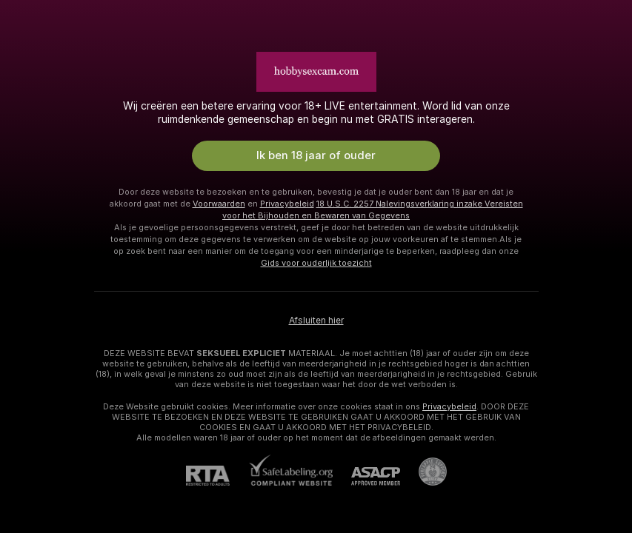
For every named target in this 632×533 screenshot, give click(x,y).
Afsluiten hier (316, 320)
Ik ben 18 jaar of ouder (316, 155)
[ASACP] (366, 476)
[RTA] (217, 476)
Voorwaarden (219, 203)
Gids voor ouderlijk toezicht (316, 263)
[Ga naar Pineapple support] (423, 471)
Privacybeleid (287, 203)
